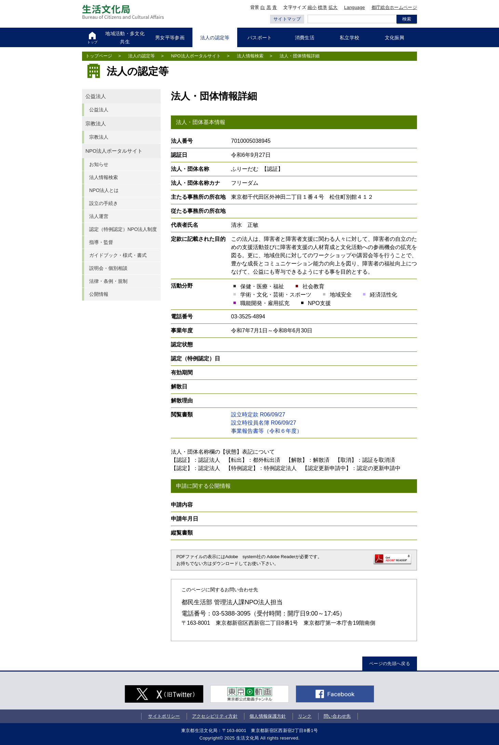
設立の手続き (103, 203)
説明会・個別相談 (108, 268)
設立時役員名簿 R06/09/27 (263, 423)
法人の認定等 (141, 55)
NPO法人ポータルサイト (196, 55)
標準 (322, 7)
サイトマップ (287, 19)
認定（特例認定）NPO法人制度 (123, 229)
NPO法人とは (104, 190)
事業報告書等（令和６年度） (266, 431)
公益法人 (95, 96)
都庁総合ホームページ (394, 7)
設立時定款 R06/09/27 (258, 414)
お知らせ (98, 164)
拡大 (333, 7)
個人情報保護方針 (268, 716)
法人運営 (98, 216)
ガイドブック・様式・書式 (118, 255)
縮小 (312, 7)
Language (354, 7)
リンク (305, 716)
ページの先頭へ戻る (389, 663)
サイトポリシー (164, 716)
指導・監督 (101, 242)
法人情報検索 (250, 55)
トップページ (98, 55)
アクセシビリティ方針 (215, 716)
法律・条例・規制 (108, 281)
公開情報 (98, 294)
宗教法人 (95, 123)
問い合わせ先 (337, 716)
